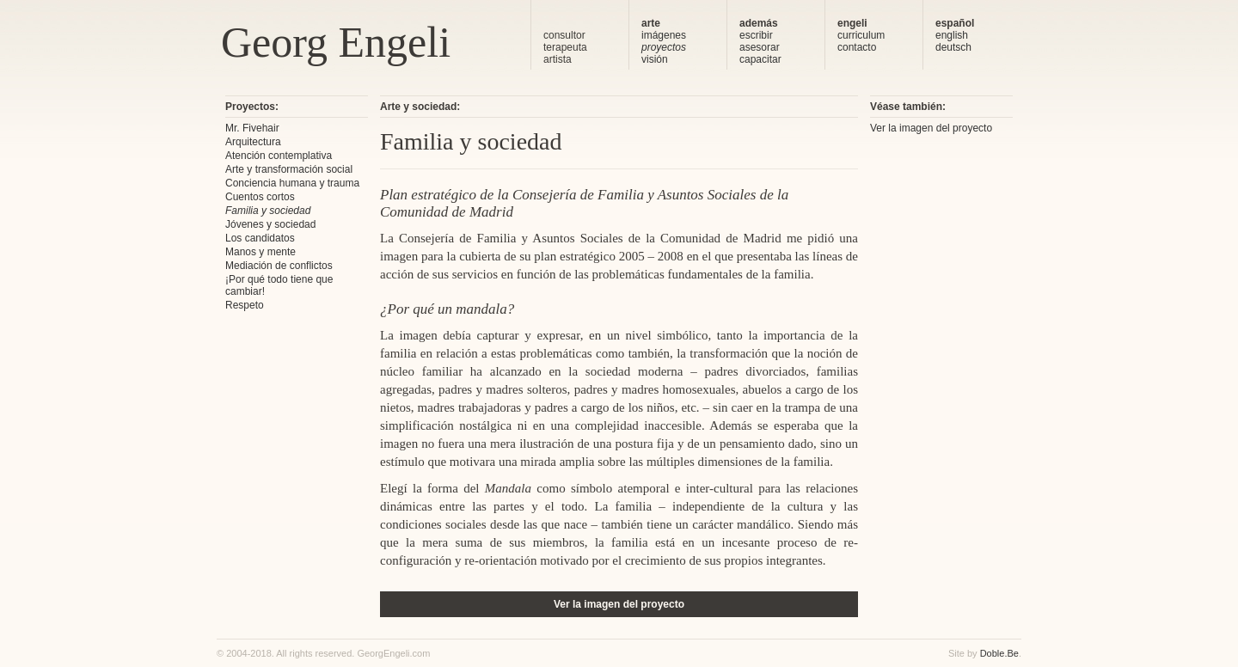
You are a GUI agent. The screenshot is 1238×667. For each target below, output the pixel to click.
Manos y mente (260, 252)
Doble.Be (999, 653)
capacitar (760, 59)
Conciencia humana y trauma (292, 183)
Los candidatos (260, 238)
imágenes (663, 35)
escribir (756, 35)
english (951, 35)
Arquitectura (253, 142)
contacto (856, 47)
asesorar (759, 47)
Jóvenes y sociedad (270, 224)
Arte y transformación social (288, 169)
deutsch (953, 47)
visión (654, 59)
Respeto (244, 305)
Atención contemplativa (278, 156)
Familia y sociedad (267, 211)
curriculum (861, 35)
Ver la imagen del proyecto (619, 604)
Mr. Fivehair (252, 128)
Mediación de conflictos (279, 266)
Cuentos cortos (260, 197)
